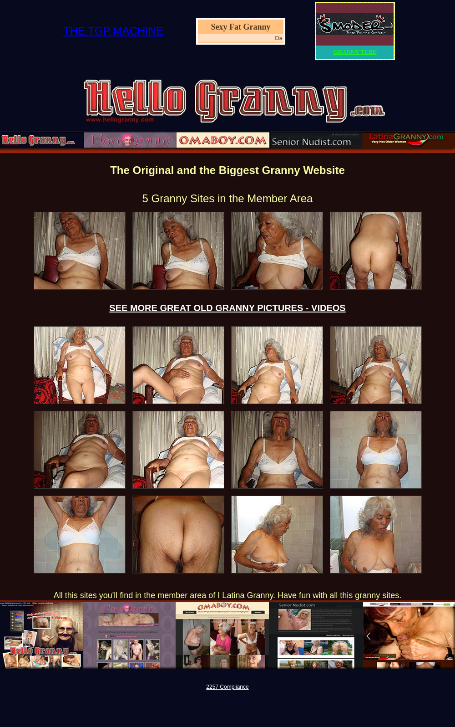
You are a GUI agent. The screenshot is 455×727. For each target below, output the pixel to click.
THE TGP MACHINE (113, 31)
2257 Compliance (227, 687)
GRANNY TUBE (355, 51)
